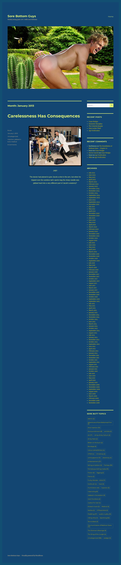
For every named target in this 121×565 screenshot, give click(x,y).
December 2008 (94, 400)
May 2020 (92, 222)
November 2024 (94, 191)
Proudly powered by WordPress (32, 556)
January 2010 (93, 382)
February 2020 (94, 229)
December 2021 (94, 204)
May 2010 (92, 378)
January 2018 (93, 272)
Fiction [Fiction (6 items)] (91, 473)
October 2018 (93, 258)
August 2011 (93, 364)
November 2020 (94, 216)
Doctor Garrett (94, 153)
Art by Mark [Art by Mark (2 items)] (93, 439)
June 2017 (92, 285)
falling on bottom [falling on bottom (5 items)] (95, 465)
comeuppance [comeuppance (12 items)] (94, 457)
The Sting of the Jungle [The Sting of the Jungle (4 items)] (97, 534)
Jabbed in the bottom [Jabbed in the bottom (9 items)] (96, 495)
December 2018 (94, 254)
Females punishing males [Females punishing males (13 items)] (98, 469)
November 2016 (94, 294)
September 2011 (94, 362)
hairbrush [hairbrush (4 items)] (92, 484)
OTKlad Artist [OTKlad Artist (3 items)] (102, 510)
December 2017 (94, 274)
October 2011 (93, 360)
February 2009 (94, 398)
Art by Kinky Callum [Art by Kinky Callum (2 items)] (102, 435)
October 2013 (93, 328)
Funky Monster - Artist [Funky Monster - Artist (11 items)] (96, 480)
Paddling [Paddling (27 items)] (92, 514)
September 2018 (94, 261)
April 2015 (92, 308)
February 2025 (94, 184)
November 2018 (94, 256)
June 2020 (92, 220)
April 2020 (92, 225)
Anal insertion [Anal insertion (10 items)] (94, 427)
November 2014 (94, 317)
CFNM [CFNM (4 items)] (91, 454)
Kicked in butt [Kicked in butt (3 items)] (94, 506)
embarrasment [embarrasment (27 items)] (94, 461)
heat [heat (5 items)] (101, 484)
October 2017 (93, 279)
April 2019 (92, 249)
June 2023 (92, 200)
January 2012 (93, 353)
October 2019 (93, 238)
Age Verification (94, 131)
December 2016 (94, 292)
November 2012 (94, 340)
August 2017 (93, 283)
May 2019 (92, 247)
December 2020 (94, 213)
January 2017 (93, 290)
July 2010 (92, 373)
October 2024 (93, 193)
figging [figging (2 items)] (100, 473)
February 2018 (93, 270)
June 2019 (92, 245)
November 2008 (94, 403)
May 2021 (92, 209)
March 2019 (93, 252)
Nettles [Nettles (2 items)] (91, 510)
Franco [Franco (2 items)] (91, 476)
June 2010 (92, 376)
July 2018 (92, 263)
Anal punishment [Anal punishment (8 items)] (95, 431)
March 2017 (93, 288)
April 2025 (92, 179)
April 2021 (92, 211)
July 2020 (92, 218)
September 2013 (94, 331)
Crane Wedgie (93, 122)
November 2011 (94, 358)
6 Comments (12, 144)
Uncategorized (13, 136)
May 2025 (92, 177)
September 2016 (94, 299)
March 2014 (93, 324)
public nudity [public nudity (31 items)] (105, 514)
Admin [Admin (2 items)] (91, 419)
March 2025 (93, 182)
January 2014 (93, 326)
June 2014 (92, 322)
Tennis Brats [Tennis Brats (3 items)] (93, 521)
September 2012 (94, 344)
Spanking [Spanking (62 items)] (105, 518)
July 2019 (92, 243)
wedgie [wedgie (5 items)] (107, 538)
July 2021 (92, 207)
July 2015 (92, 304)
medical (14, 141)
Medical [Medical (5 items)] (105, 506)
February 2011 (93, 367)
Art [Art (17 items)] (90, 435)
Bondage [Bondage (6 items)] (92, 446)
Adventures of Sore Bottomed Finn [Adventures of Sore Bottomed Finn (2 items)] (100, 423)
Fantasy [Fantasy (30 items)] (108, 465)
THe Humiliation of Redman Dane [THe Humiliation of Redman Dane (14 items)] (100, 526)
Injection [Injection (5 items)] (105, 488)
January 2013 (93, 337)
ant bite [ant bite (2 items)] (108, 431)
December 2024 (94, 189)
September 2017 (94, 281)
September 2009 (94, 389)
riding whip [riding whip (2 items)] (93, 518)
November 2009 (94, 387)
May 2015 (92, 306)
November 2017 (94, 276)
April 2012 (92, 349)
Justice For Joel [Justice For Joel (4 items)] (94, 503)
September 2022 (94, 202)
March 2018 (93, 267)
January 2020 (93, 231)
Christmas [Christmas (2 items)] (100, 454)
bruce (10, 130)
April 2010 (92, 380)
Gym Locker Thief (95, 128)
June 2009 (92, 394)
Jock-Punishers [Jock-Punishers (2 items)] (94, 499)
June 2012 (92, 346)
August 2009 (93, 391)
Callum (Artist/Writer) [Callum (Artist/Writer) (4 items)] (96, 450)
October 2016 (93, 297)
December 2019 (94, 234)
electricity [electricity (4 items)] (107, 457)
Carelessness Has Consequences (44, 116)
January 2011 (93, 369)
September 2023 (94, 198)
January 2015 (93, 313)
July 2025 (92, 173)
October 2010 (93, 371)
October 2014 (93, 319)
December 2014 (94, 315)
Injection (11, 139)
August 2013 (93, 333)
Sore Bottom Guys (22, 16)
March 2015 (93, 310)
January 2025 (93, 186)
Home (110, 17)
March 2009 (93, 396)
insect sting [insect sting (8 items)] (93, 491)
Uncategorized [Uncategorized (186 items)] (95, 538)
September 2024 (94, 195)
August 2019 (93, 240)
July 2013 (92, 335)
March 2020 (93, 227)
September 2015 (94, 301)
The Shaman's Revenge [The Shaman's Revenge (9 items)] (97, 530)
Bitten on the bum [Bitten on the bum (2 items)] (95, 442)
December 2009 (94, 385)
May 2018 (92, 265)
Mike (90, 157)
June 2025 (92, 175)
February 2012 (93, 351)
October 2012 (93, 342)
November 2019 (94, 236)
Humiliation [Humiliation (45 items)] (93, 488)
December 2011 (94, 355)
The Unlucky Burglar (96, 126)
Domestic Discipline (95, 124)
